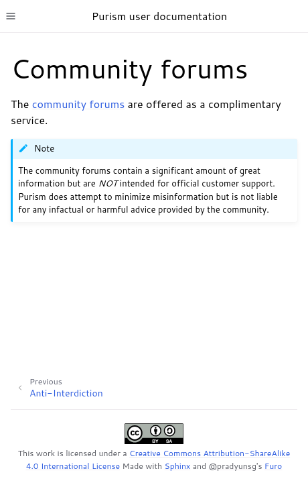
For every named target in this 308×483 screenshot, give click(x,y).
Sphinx (178, 466)
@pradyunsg (232, 466)
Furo (273, 466)
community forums (78, 103)
